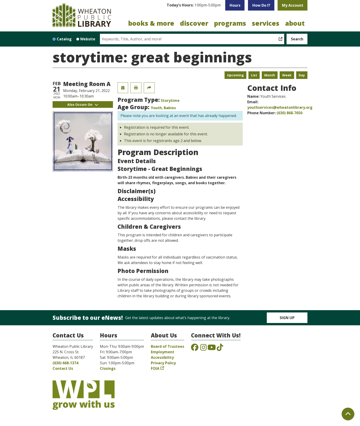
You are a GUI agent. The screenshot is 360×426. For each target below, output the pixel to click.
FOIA (155, 368)
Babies (170, 107)
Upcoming (235, 75)
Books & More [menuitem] (151, 23)
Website (87, 39)
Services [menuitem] (265, 23)
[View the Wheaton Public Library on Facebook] (194, 348)
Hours (235, 5)
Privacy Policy (163, 362)
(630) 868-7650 (289, 112)
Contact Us (63, 368)
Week (287, 75)
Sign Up (287, 317)
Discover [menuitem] (194, 23)
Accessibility (162, 357)
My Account (292, 5)
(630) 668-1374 (65, 362)
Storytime (170, 100)
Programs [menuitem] (230, 23)
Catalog (64, 39)
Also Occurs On (82, 104)
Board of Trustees (167, 346)
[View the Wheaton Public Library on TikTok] (220, 348)
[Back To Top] (348, 414)
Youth (156, 107)
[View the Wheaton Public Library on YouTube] (212, 348)
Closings (107, 368)
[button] (193, 5)
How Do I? (261, 5)
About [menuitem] (295, 23)
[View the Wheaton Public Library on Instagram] (203, 348)
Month (269, 75)
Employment (162, 351)
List (254, 75)
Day (302, 75)
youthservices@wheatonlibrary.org (279, 107)
